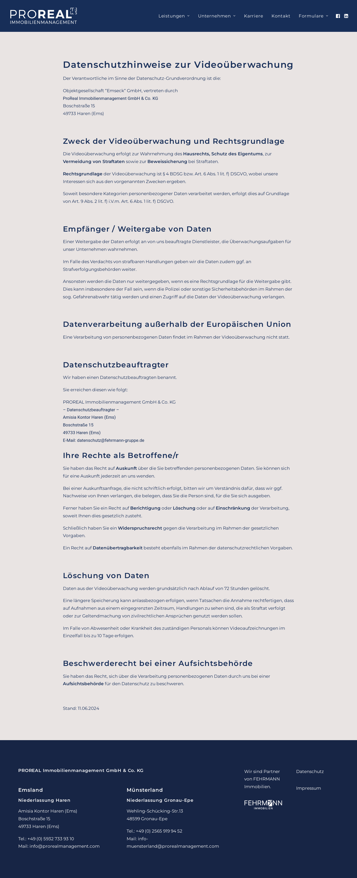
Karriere (253, 15)
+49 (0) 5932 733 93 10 (50, 838)
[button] (338, 16)
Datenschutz (310, 771)
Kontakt (280, 15)
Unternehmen (217, 15)
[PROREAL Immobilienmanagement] (43, 16)
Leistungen (174, 15)
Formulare (313, 15)
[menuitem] (174, 16)
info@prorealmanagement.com (65, 846)
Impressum (308, 788)
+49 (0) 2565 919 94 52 (159, 831)
